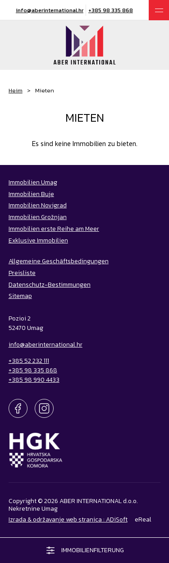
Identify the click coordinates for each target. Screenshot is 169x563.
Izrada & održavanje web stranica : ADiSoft (68, 519)
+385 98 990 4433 (34, 379)
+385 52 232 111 (29, 360)
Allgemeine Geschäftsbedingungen (59, 260)
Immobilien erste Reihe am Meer (54, 228)
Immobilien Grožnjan (38, 216)
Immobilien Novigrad (38, 205)
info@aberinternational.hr (49, 10)
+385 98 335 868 (110, 10)
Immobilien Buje (31, 193)
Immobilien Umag (33, 182)
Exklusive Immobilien (38, 240)
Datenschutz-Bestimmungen (50, 284)
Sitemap (20, 295)
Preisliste (22, 272)
